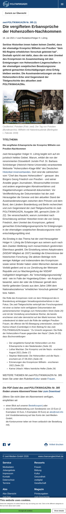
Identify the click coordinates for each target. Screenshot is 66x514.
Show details (59, 511)
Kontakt (6, 477)
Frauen (51, 378)
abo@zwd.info (56, 412)
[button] (62, 4)
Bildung (37, 470)
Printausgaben (41, 493)
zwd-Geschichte (42, 497)
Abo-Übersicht (9, 493)
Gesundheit (39, 477)
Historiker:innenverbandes (17, 172)
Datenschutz (9, 480)
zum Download (51, 391)
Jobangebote (9, 470)
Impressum (8, 473)
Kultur (37, 378)
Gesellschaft (40, 483)
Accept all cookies (26, 511)
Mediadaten (8, 467)
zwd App (7, 497)
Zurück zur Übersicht (15, 13)
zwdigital (38, 480)
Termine (6, 483)
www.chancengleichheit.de (50, 456)
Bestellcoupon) (36, 405)
